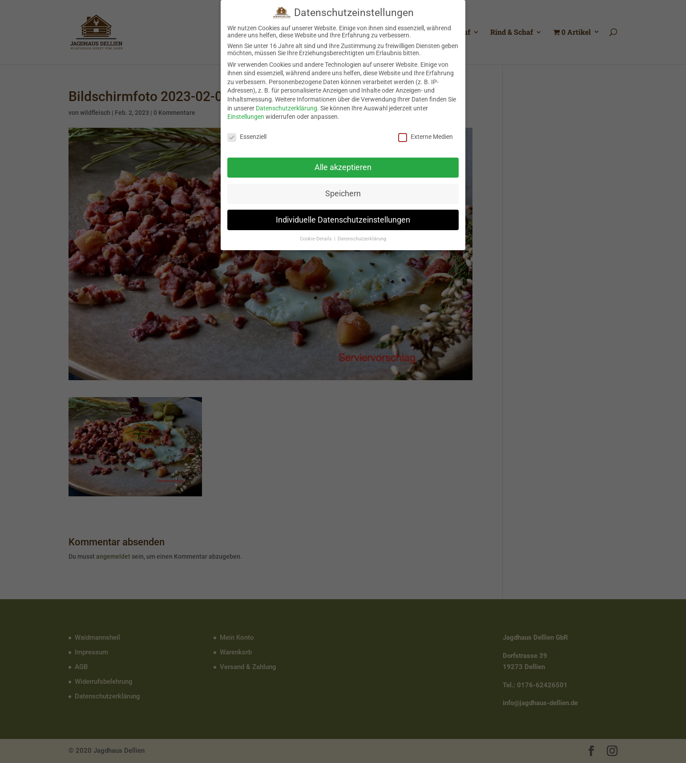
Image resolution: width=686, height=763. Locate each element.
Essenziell (246, 133)
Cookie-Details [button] (316, 236)
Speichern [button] (343, 190)
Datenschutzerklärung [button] (362, 236)
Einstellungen (245, 113)
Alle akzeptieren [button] (343, 163)
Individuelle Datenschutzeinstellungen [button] (343, 216)
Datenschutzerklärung (286, 104)
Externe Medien (425, 133)
